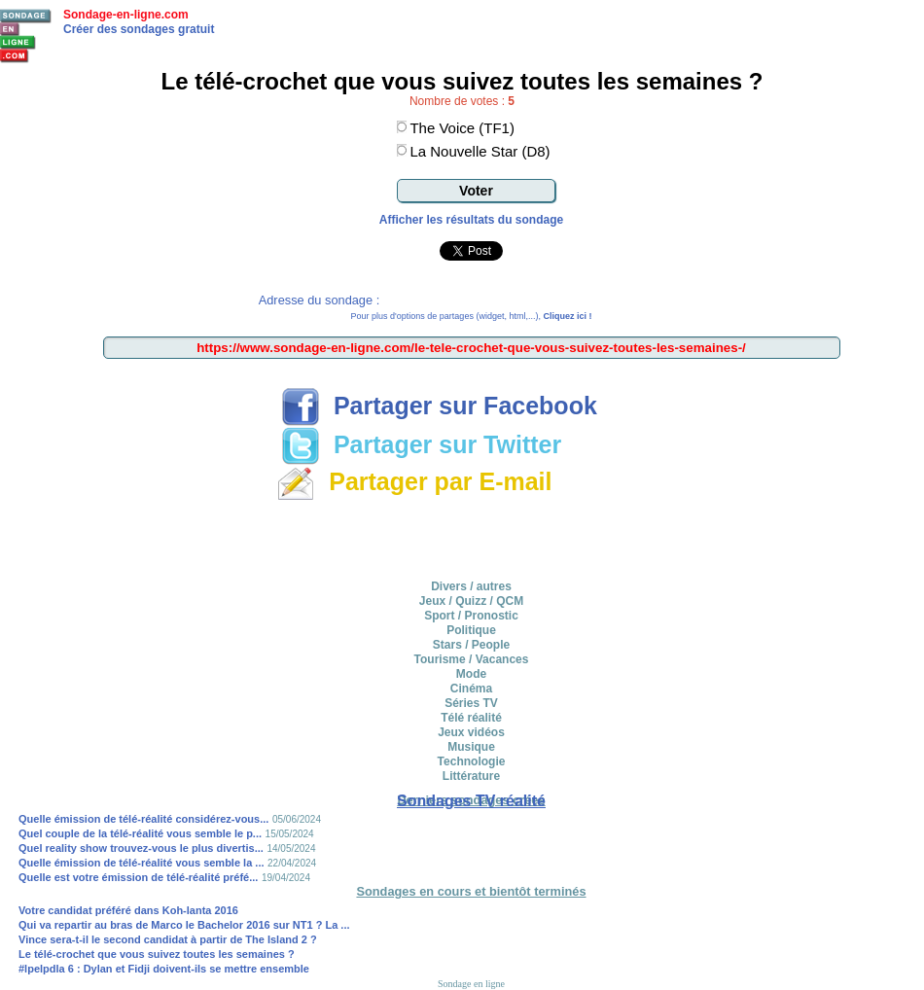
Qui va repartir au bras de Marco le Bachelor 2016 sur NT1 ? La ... (184, 925)
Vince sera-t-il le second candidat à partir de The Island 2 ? (167, 939)
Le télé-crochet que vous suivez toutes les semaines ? (156, 954)
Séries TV (471, 703)
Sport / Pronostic (471, 615)
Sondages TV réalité (471, 801)
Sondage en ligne (471, 983)
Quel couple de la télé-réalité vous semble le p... (140, 833)
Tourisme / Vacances (471, 659)
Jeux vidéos (471, 732)
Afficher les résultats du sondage (471, 220)
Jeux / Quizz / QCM (471, 601)
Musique (471, 747)
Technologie (472, 761)
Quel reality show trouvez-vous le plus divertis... (141, 848)
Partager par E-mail (413, 481)
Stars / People (471, 645)
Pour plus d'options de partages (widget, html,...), (471, 316)
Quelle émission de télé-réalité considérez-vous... (143, 819)
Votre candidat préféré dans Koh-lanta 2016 (128, 910)
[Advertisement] (471, 537)
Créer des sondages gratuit (138, 29)
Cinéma (471, 688)
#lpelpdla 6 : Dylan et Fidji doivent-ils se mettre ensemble (163, 968)
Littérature (471, 776)
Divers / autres (471, 586)
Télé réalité (471, 718)
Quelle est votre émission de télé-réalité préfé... (138, 877)
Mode (471, 674)
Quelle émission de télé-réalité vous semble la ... (141, 862)
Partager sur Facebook (439, 405)
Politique (471, 630)
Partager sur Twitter (421, 444)
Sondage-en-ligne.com (126, 14)
